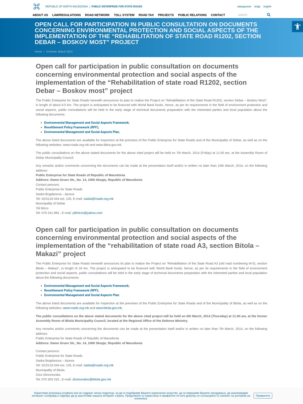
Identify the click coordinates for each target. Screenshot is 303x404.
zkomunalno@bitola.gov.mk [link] (91, 379)
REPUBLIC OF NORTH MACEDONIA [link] (66, 6)
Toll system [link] (124, 15)
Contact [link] (218, 15)
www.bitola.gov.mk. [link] (109, 308)
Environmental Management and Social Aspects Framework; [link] (86, 123)
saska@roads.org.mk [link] (99, 198)
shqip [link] (257, 6)
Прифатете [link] (263, 395)
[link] (297, 26)
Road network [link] (97, 15)
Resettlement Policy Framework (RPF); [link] (71, 127)
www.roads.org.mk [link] (76, 308)
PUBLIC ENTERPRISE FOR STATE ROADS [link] (117, 6)
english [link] (267, 6)
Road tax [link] (146, 15)
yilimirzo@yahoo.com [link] (87, 213)
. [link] (82, 295)
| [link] (89, 6)
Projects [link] (166, 15)
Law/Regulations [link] (66, 15)
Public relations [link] (192, 15)
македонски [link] (244, 6)
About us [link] (40, 15)
